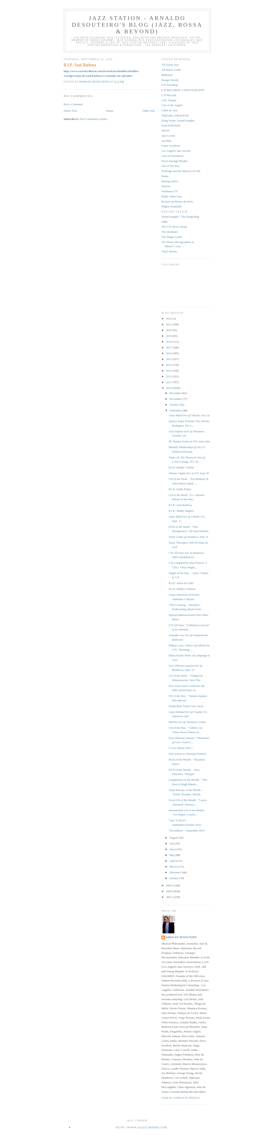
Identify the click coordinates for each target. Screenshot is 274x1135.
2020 (169, 330)
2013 (169, 370)
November (175, 399)
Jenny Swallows (170, 145)
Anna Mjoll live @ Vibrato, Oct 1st (189, 415)
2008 (169, 891)
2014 (169, 364)
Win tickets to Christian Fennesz (187, 753)
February (175, 872)
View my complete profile (180, 1098)
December (175, 393)
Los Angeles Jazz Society (176, 150)
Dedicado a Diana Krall (175, 115)
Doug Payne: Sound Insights (177, 120)
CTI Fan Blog (169, 85)
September (176, 410)
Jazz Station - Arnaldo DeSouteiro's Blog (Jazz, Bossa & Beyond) (137, 25)
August (174, 837)
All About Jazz (170, 64)
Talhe (164, 221)
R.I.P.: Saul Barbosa (180, 505)
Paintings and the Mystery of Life (180, 171)
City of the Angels (172, 105)
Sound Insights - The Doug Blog (180, 216)
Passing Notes (169, 181)
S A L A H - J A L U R (174, 211)
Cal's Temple (168, 100)
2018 (169, 341)
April (172, 860)
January (174, 878)
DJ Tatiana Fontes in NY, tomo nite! (189, 441)
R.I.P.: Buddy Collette (181, 467)
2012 (169, 376)
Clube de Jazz (169, 110)
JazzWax (166, 140)
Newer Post (70, 110)
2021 (169, 324)
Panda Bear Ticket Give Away (186, 706)
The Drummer (169, 231)
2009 (169, 885)
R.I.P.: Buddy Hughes (181, 510)
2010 (169, 388)
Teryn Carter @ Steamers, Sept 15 (188, 536)
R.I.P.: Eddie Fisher (180, 489)
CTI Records (168, 95)
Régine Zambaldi (171, 206)
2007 (169, 897)
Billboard (166, 75)
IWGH (165, 130)
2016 (169, 353)
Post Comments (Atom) (93, 119)
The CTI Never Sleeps (174, 226)
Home (109, 110)
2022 (169, 318)
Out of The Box (170, 166)
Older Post (149, 110)
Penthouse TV (169, 191)
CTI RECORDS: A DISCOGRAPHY (183, 90)
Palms (165, 176)
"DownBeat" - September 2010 (187, 830)
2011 (169, 382)
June (172, 849)
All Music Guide (171, 69)
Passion (165, 186)
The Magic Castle (171, 237)
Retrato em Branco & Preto (177, 201)
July (172, 843)
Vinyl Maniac (169, 251)
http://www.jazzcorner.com (141, 1127)
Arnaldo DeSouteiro (181, 937)
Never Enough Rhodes (174, 161)
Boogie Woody (170, 80)
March (173, 866)
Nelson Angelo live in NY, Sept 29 (189, 473)
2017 (169, 347)
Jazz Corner (168, 135)
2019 (169, 336)
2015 (169, 359)
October (174, 404)
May (172, 855)
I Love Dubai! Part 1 (181, 748)
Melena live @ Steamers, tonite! (187, 722)
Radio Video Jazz (171, 196)
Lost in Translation (172, 156)
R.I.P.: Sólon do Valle (181, 583)
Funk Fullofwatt (170, 125)
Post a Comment (73, 104)
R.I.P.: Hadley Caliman (182, 589)
